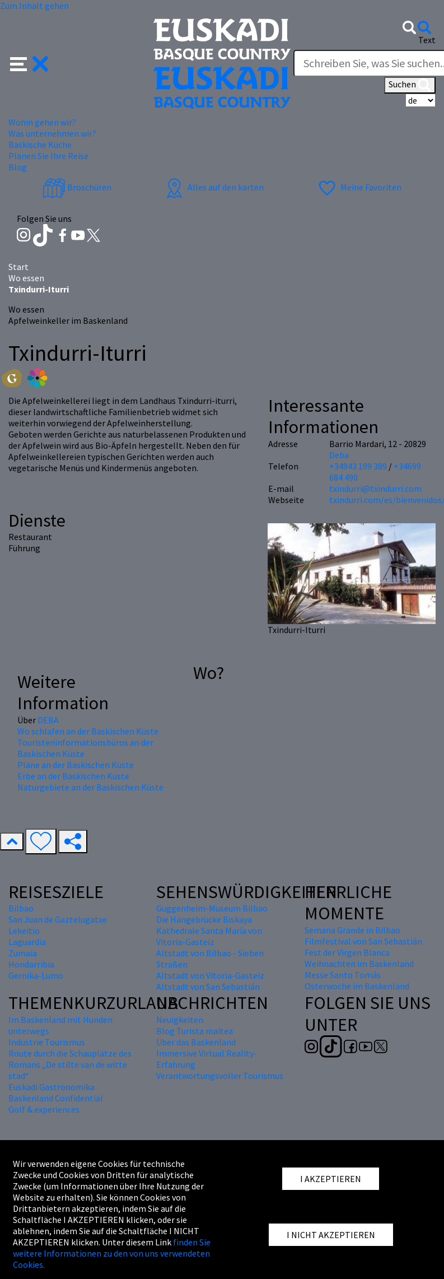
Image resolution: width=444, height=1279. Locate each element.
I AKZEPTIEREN (330, 1178)
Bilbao (21, 908)
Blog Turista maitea (194, 1030)
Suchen (410, 85)
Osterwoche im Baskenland (357, 986)
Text (427, 39)
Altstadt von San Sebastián (208, 986)
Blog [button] (17, 167)
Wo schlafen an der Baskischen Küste (87, 731)
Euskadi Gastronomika (51, 1086)
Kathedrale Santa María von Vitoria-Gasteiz (209, 936)
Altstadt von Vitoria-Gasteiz (210, 975)
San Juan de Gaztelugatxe (57, 919)
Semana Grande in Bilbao (352, 930)
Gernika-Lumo (35, 975)
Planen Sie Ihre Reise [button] (48, 155)
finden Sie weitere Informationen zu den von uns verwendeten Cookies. (112, 1253)
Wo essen (26, 277)
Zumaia (22, 953)
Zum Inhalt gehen (34, 5)
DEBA (48, 719)
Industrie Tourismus (46, 1042)
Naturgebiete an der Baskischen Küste (90, 787)
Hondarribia (31, 964)
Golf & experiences (44, 1109)
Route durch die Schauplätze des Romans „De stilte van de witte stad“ (70, 1064)
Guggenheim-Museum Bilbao (212, 908)
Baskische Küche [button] (40, 144)
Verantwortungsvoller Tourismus (219, 1075)
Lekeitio (24, 930)
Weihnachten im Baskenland (359, 963)
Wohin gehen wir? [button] (42, 122)
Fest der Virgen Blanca (347, 952)
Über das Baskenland (196, 1042)
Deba (339, 455)
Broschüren (77, 187)
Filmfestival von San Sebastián (363, 941)
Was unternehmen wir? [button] (52, 133)
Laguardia (27, 941)
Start (18, 266)
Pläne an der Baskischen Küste (75, 764)
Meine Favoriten (358, 187)
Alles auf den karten (213, 187)
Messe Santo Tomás (343, 974)
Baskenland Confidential (55, 1098)
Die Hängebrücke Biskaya (204, 919)
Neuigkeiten (179, 1019)
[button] (29, 62)
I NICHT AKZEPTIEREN (331, 1234)
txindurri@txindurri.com (375, 488)
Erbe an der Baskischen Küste (73, 776)
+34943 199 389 (358, 466)
